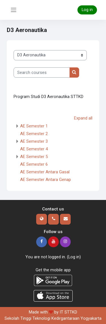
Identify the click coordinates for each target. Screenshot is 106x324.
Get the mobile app (53, 269)
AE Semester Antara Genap (45, 179)
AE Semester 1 (34, 126)
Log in (87, 9)
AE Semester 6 (34, 164)
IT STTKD (68, 312)
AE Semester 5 (34, 156)
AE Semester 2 (34, 133)
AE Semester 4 (34, 149)
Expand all (83, 118)
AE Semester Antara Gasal (45, 171)
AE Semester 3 (34, 141)
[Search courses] (42, 72)
